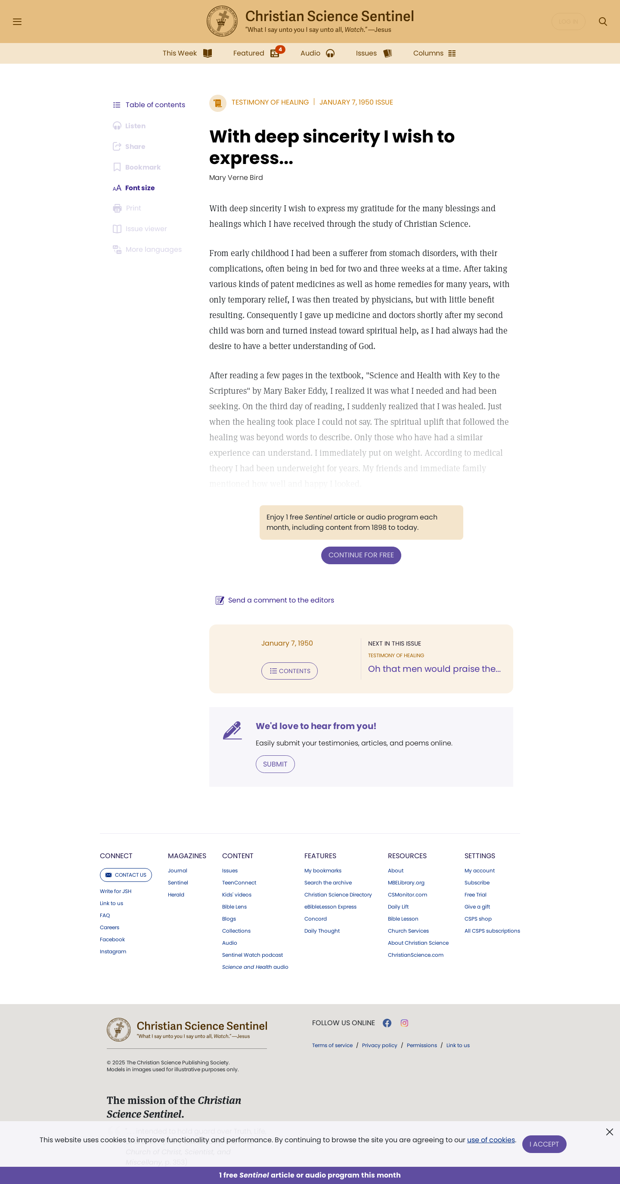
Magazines (187, 855)
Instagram (113, 950)
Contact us (125, 874)
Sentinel (178, 881)
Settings (480, 855)
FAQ (105, 914)
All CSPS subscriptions (492, 930)
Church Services (408, 930)
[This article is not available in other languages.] (148, 249)
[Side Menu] (17, 21)
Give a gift (477, 906)
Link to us (111, 902)
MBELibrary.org (406, 881)
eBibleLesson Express (330, 906)
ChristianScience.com (415, 954)
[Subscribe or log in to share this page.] (130, 146)
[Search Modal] (602, 21)
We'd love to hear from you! (314, 725)
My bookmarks (322, 869)
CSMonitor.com (407, 894)
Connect (116, 855)
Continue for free (360, 555)
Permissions (422, 1044)
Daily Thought (322, 930)
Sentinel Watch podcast (252, 954)
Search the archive (328, 881)
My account (480, 869)
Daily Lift (398, 906)
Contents (288, 670)
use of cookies (491, 1141)
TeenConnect (239, 881)
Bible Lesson (403, 918)
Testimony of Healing (268, 102)
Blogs (229, 918)
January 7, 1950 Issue (354, 102)
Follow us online (343, 1022)
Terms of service (332, 1044)
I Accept (545, 1144)
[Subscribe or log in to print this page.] (128, 208)
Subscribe (477, 881)
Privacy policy (379, 1044)
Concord (315, 918)
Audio (229, 942)
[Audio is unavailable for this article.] (130, 125)
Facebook (112, 938)
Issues (230, 869)
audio (255, 966)
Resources (407, 855)
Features (320, 855)
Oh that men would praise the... (433, 669)
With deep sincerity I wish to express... (330, 147)
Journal (177, 869)
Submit (273, 763)
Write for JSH (115, 890)
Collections (236, 930)
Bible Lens (234, 906)
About (395, 869)
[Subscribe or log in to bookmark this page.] (137, 167)
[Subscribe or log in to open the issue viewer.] (141, 229)
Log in (568, 21)
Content (238, 855)
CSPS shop (478, 918)
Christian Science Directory (338, 894)
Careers (109, 926)
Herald (176, 894)
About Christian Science (418, 942)
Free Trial (476, 894)
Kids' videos (236, 894)
